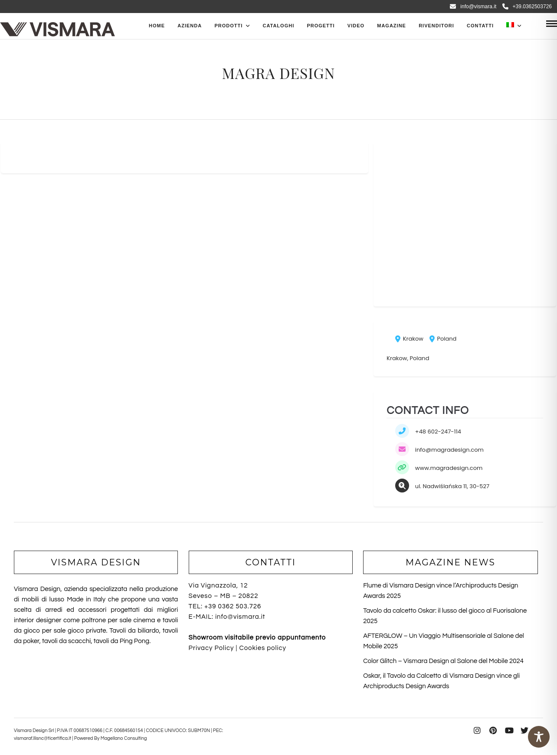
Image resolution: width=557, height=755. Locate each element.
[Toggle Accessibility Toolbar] (538, 736)
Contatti (480, 25)
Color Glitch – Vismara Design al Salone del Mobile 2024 (443, 661)
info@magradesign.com (449, 450)
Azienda (189, 25)
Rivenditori (436, 25)
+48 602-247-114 (438, 431)
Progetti (320, 25)
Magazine (391, 25)
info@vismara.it (473, 6)
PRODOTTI (228, 25)
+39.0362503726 (527, 6)
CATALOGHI (278, 25)
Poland (442, 339)
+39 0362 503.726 (232, 606)
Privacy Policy (211, 648)
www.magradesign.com (449, 468)
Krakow (409, 339)
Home (157, 25)
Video (355, 25)
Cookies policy (262, 648)
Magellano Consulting (124, 738)
